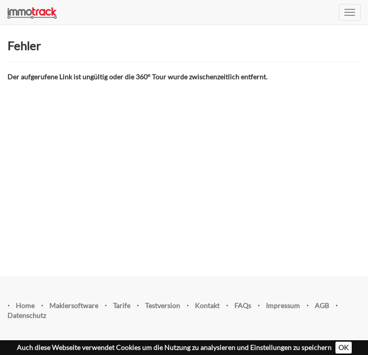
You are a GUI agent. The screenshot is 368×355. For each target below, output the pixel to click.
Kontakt (207, 305)
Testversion (162, 305)
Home (25, 305)
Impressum (283, 305)
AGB (322, 305)
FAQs (242, 305)
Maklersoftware (73, 305)
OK (343, 347)
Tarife (121, 305)
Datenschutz (26, 315)
